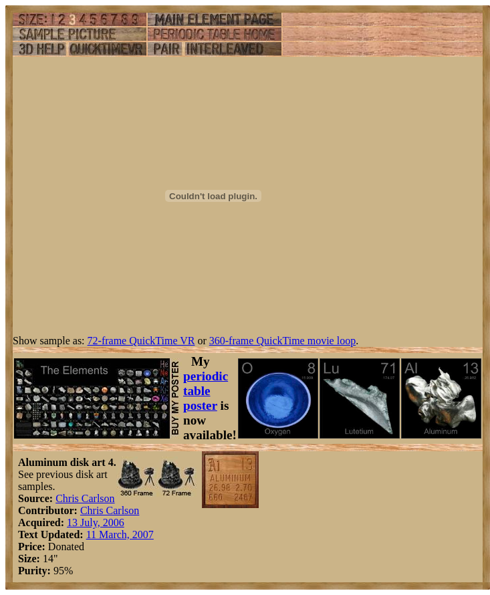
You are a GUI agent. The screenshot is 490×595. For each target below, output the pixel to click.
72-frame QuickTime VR (141, 340)
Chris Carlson (84, 498)
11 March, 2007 (120, 534)
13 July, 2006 (95, 522)
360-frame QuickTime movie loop (282, 340)
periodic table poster (205, 390)
